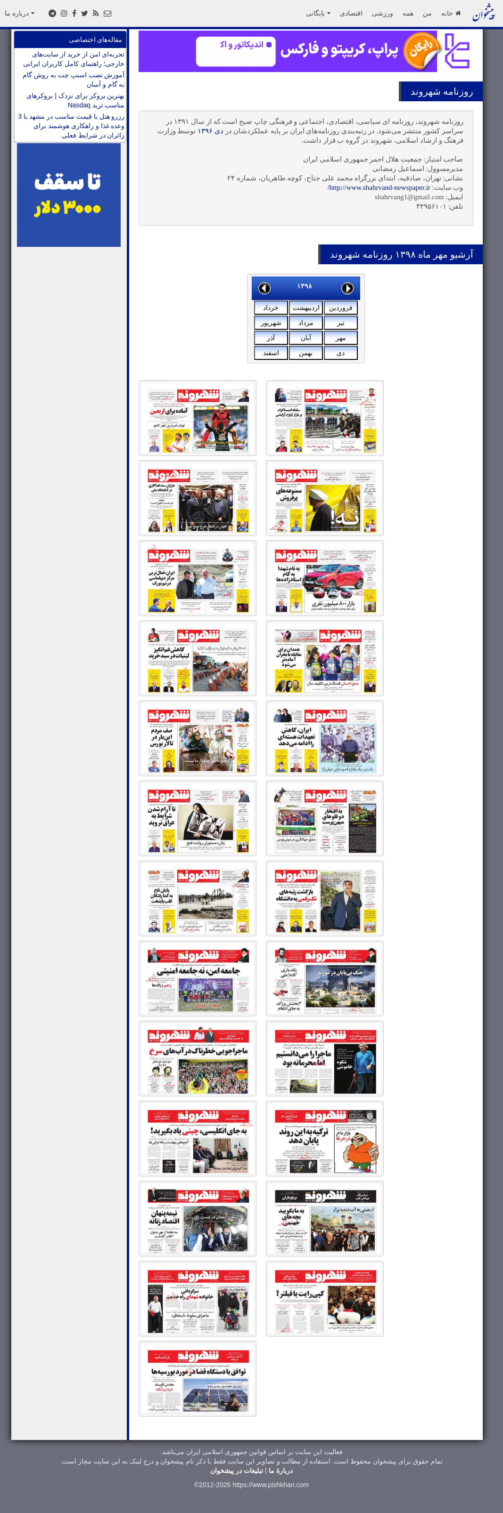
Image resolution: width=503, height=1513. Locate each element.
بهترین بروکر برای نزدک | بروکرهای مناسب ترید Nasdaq (75, 100)
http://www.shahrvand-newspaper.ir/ (379, 187)
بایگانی (318, 13)
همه (408, 13)
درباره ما (19, 13)
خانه (451, 13)
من (427, 13)
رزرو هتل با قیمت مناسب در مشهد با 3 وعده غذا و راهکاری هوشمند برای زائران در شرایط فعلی (71, 126)
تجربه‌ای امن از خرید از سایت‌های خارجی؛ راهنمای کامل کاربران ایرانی (74, 58)
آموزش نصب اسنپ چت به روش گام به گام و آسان (73, 79)
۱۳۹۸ (304, 286)
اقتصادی (351, 13)
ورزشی (382, 13)
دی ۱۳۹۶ (210, 131)
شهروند (426, 91)
